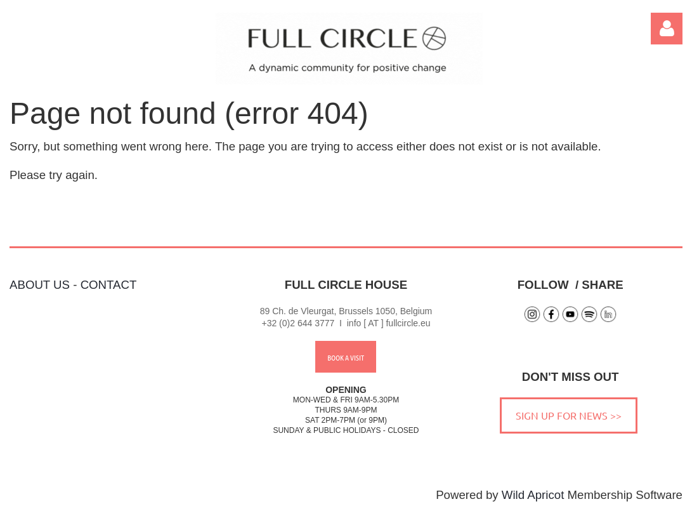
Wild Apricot (533, 494)
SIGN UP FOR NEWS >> (569, 415)
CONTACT (109, 284)
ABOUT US (40, 284)
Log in (666, 28)
